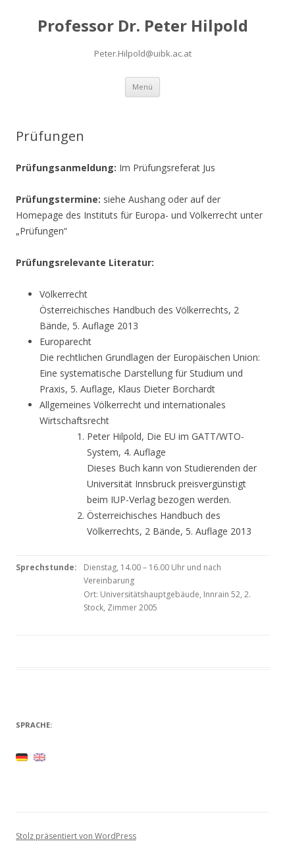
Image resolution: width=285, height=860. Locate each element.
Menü (142, 87)
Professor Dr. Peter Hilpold (143, 26)
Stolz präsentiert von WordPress (76, 836)
